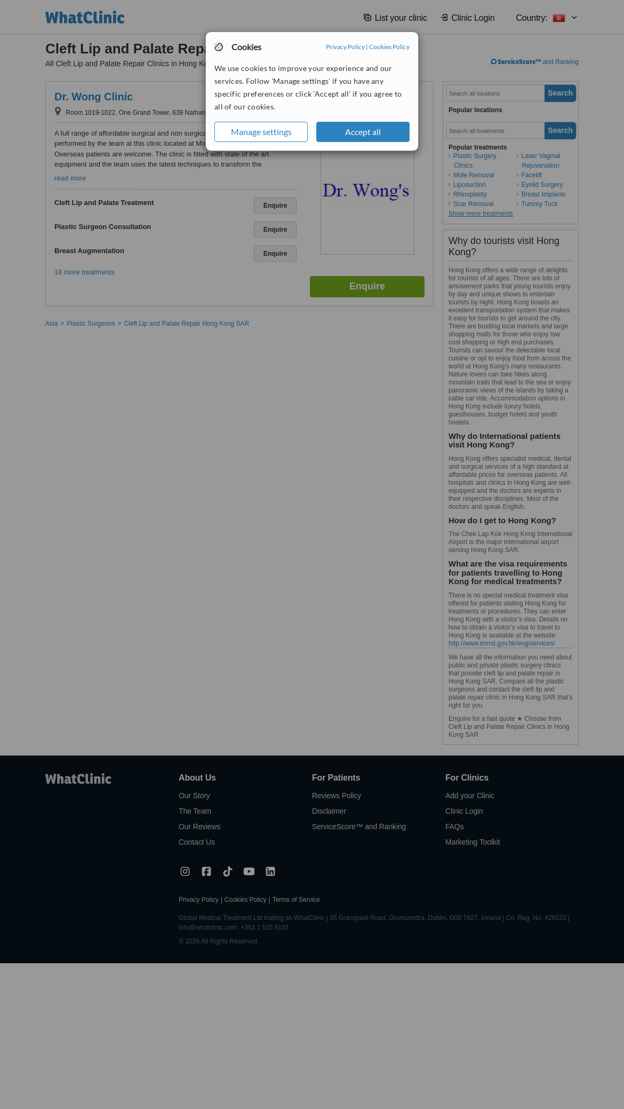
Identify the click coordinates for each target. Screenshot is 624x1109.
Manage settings (261, 132)
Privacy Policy (345, 47)
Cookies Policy (389, 47)
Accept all (363, 132)
